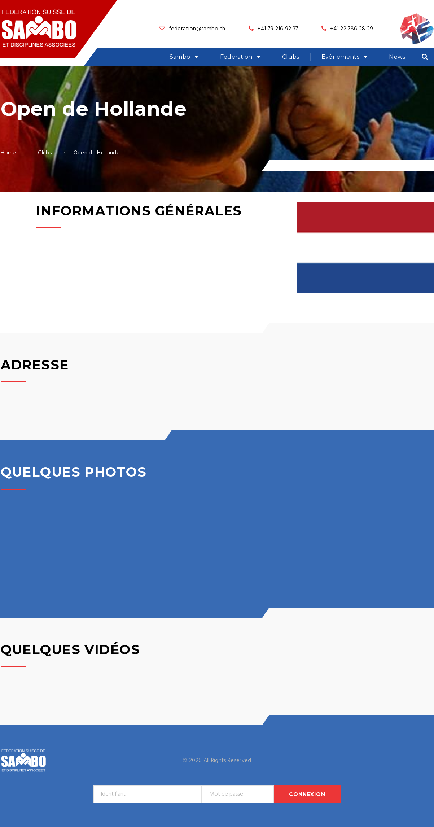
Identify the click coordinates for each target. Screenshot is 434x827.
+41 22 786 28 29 (351, 29)
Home (8, 153)
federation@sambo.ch (197, 29)
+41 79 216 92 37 (277, 29)
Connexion (307, 794)
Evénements (340, 56)
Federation (236, 56)
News (397, 56)
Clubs (290, 56)
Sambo (180, 56)
